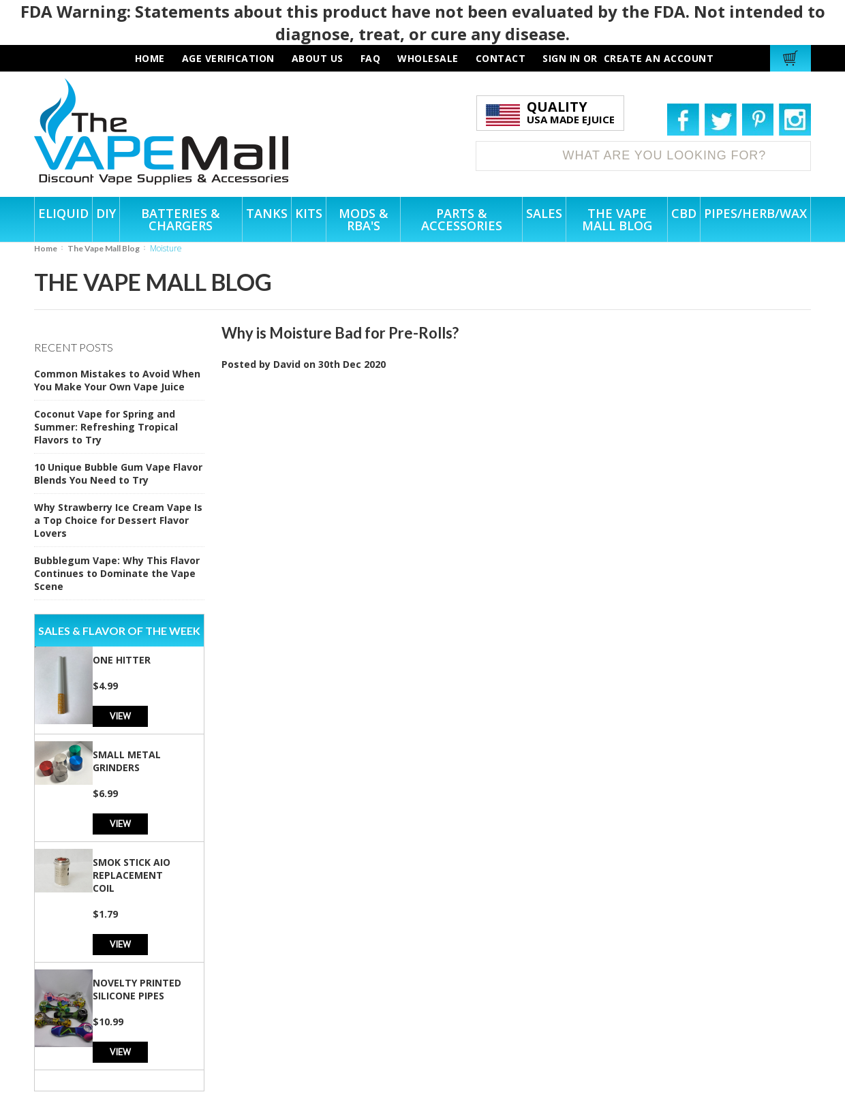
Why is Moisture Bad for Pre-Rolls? (340, 333)
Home (45, 248)
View (120, 715)
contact (501, 58)
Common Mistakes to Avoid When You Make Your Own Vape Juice (117, 380)
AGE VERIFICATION (228, 58)
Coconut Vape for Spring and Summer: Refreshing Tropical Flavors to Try (106, 426)
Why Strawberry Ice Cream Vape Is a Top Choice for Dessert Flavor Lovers (118, 520)
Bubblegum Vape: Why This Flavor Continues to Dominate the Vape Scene (117, 573)
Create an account (659, 58)
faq (370, 58)
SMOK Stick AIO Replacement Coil (131, 875)
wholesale (428, 58)
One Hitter (122, 659)
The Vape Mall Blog (103, 248)
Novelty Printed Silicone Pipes (137, 989)
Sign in (561, 58)
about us (317, 58)
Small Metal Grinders (127, 761)
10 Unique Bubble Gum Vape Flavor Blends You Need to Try (118, 473)
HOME (150, 58)
